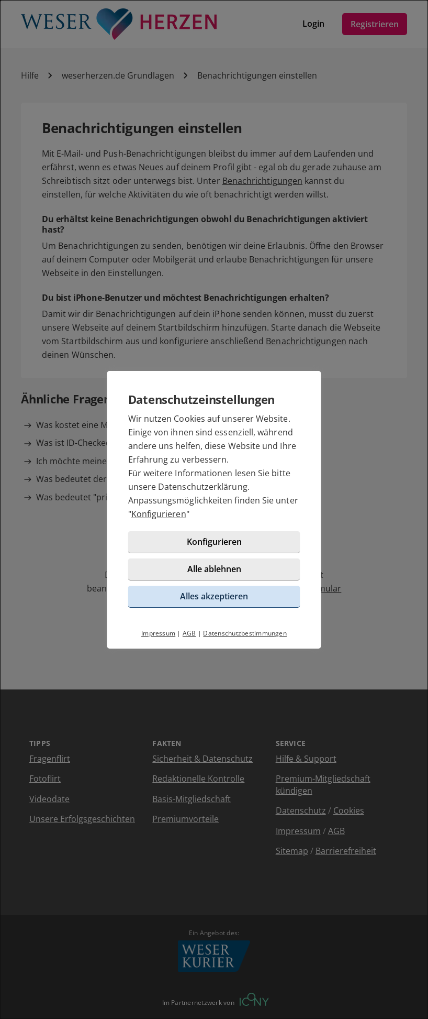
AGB (189, 633)
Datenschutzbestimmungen (245, 633)
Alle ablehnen (214, 569)
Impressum (158, 633)
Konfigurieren (158, 514)
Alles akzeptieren (214, 596)
